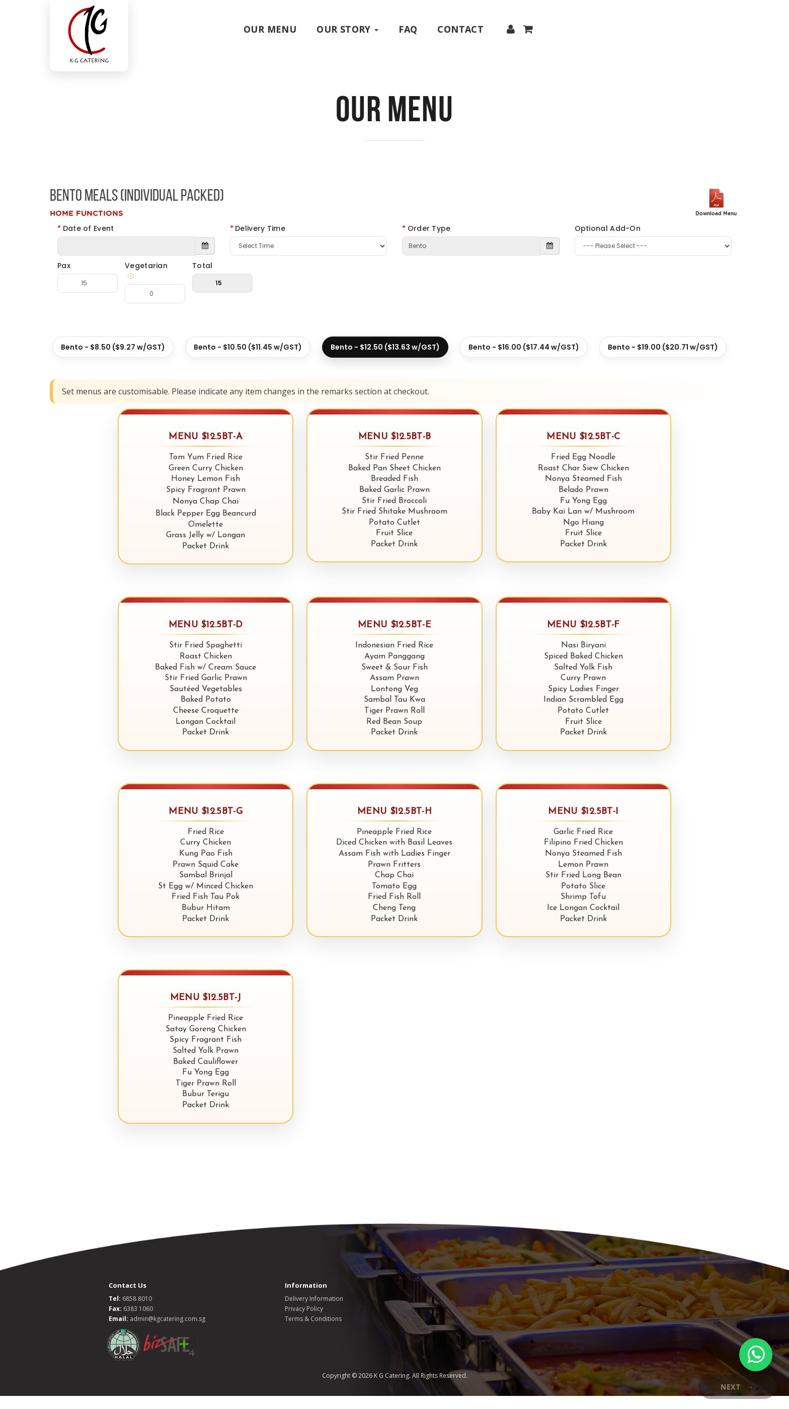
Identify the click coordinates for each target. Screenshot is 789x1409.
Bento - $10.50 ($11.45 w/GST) (248, 361)
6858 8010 (137, 1311)
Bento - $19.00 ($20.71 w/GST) (663, 361)
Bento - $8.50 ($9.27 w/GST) (113, 361)
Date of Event (88, 242)
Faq (408, 29)
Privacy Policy (304, 1321)
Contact (460, 29)
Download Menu (716, 227)
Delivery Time (260, 242)
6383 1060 (138, 1321)
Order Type (429, 242)
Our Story (347, 29)
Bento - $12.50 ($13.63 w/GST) (385, 361)
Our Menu (270, 29)
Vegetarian (151, 284)
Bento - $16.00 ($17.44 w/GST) (523, 361)
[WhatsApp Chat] (755, 1354)
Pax (63, 279)
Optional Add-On (608, 242)
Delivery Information (314, 1311)
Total (202, 279)
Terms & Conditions (313, 1332)
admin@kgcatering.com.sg (167, 1332)
